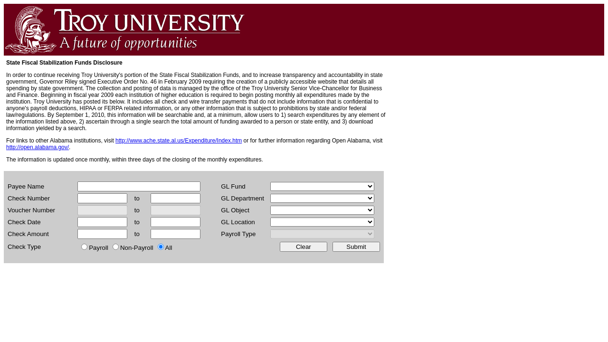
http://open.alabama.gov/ (37, 147)
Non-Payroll (136, 247)
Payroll (98, 247)
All (168, 247)
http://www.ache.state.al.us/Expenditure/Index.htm (178, 140)
